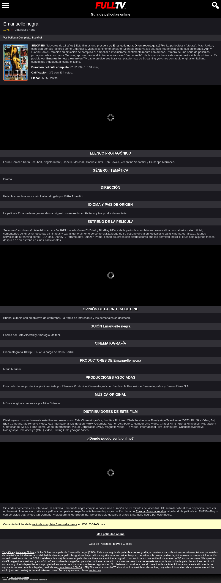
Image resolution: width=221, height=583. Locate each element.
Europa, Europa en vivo (151, 511)
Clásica (127, 543)
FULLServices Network (19, 578)
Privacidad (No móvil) (38, 580)
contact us (95, 570)
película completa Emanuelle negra (54, 524)
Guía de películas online (110, 14)
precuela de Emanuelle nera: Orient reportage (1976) (130, 45)
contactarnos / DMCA (69, 567)
